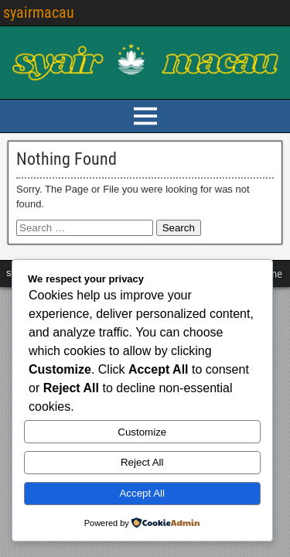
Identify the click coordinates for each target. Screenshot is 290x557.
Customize (142, 432)
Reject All (142, 462)
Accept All (142, 493)
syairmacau (38, 12)
